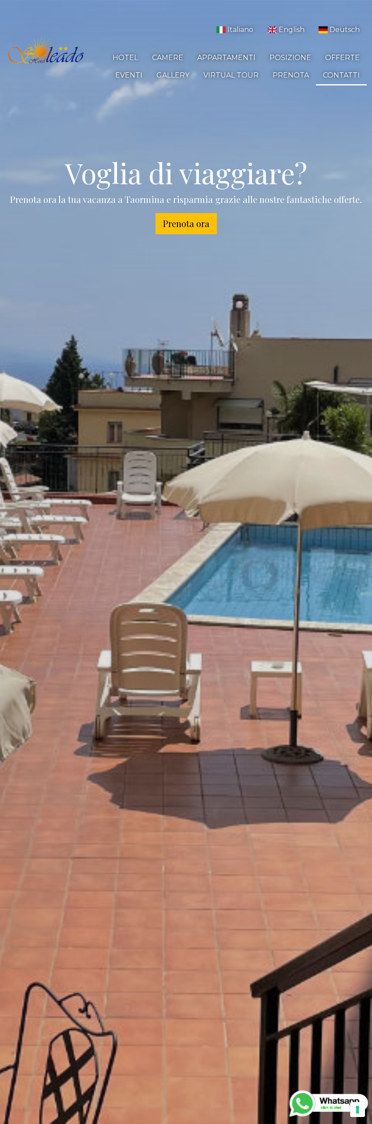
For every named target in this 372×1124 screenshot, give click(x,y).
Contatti (341, 75)
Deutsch (339, 29)
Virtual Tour (231, 75)
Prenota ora (186, 223)
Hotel (125, 57)
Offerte (342, 57)
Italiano (234, 29)
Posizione (290, 57)
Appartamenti (226, 57)
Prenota (291, 75)
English (285, 29)
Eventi (128, 75)
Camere (167, 57)
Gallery (172, 75)
